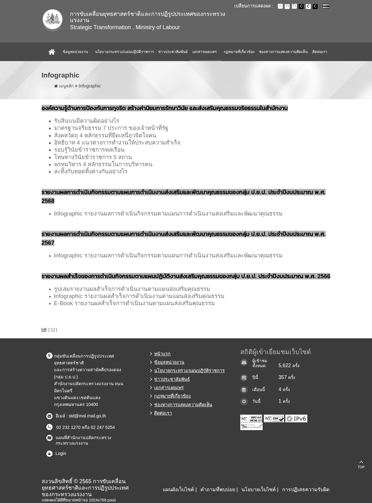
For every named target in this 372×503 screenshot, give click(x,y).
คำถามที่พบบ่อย (217, 489)
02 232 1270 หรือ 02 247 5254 (84, 427)
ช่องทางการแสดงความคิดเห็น (283, 52)
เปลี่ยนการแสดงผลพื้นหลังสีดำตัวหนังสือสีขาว (301, 6)
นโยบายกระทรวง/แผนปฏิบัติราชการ (124, 52)
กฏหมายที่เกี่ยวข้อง (239, 52)
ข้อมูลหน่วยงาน (75, 52)
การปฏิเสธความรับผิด (305, 489)
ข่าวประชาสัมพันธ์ (173, 52)
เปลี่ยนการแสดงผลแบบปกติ (308, 6)
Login (61, 453)
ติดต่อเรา (319, 52)
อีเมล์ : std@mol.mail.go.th (81, 415)
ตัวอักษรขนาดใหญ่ (294, 6)
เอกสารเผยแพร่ (204, 52)
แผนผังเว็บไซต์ (178, 489)
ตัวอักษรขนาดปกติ (280, 6)
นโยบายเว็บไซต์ (258, 489)
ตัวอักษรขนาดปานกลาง (287, 6)
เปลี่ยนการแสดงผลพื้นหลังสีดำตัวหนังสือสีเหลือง (315, 6)
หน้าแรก (162, 353)
